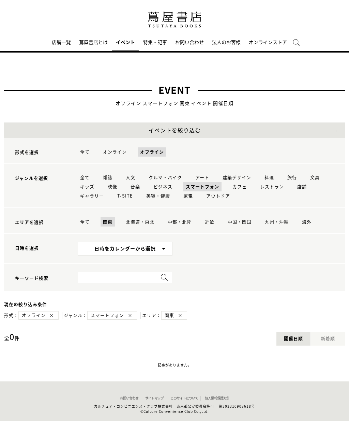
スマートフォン (202, 187)
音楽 (135, 187)
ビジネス (162, 187)
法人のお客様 (226, 42)
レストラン (272, 187)
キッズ (87, 187)
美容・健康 (158, 196)
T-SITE (125, 196)
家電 (188, 196)
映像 (112, 187)
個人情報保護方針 (217, 398)
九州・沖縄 (277, 222)
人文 (130, 177)
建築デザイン (237, 177)
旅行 (292, 177)
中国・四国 (240, 222)
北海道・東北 (140, 222)
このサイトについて (184, 398)
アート (202, 177)
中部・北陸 (180, 222)
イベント (125, 42)
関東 (107, 222)
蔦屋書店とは (93, 42)
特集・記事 (155, 42)
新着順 (328, 338)
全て (85, 152)
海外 (307, 222)
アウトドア (218, 196)
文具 (315, 177)
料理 (269, 177)
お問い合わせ (189, 42)
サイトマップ (154, 398)
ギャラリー (92, 196)
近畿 (209, 222)
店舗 (302, 187)
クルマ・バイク (165, 177)
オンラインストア (268, 42)
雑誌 (107, 177)
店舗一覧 (61, 42)
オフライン (152, 152)
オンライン (115, 152)
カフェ (239, 187)
